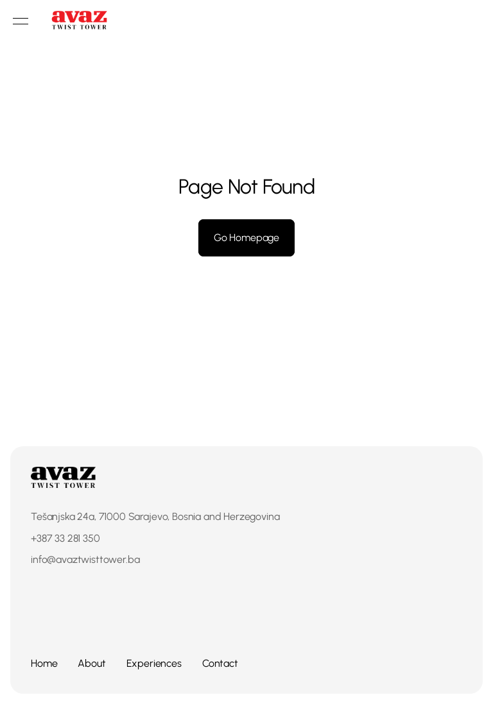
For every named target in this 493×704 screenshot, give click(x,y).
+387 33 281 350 (65, 538)
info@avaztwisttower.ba (85, 559)
